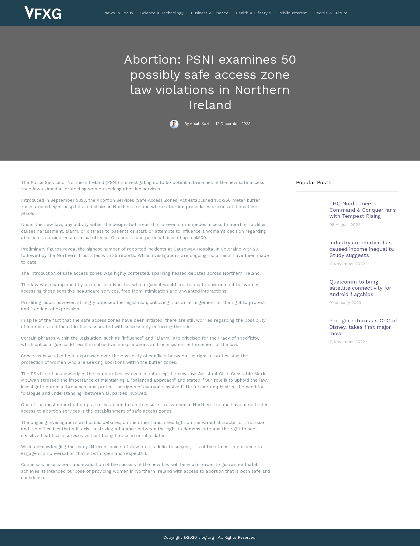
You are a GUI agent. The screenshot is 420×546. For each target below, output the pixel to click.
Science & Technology (161, 13)
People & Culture (330, 13)
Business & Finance (209, 13)
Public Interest (292, 13)
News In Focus (118, 13)
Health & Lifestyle (253, 13)
